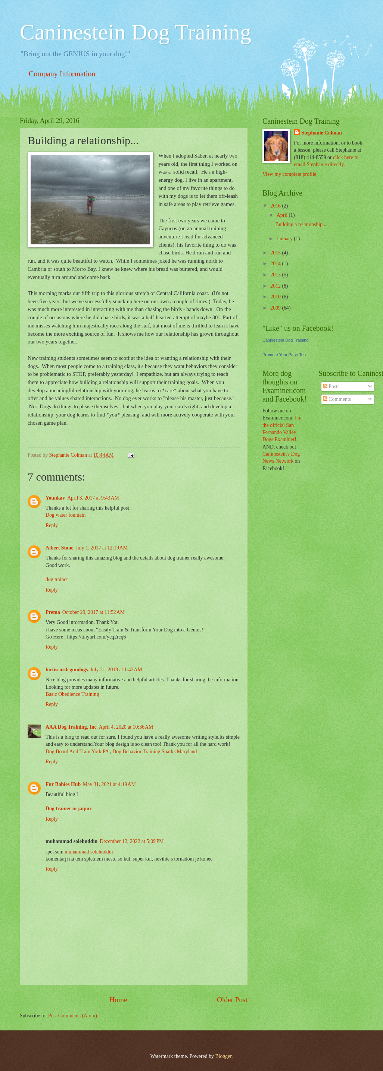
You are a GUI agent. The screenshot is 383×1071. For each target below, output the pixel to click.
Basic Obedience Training (72, 694)
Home (118, 1000)
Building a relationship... (300, 224)
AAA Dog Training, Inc (71, 727)
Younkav (55, 498)
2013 (276, 275)
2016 (276, 206)
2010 (276, 297)
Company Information (62, 74)
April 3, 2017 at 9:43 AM (93, 498)
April (283, 215)
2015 (276, 253)
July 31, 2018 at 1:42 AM (116, 669)
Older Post (232, 1000)
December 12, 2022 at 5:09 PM (132, 841)
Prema (53, 612)
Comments (337, 399)
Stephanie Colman (321, 133)
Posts (331, 386)
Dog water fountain (65, 515)
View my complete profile (289, 174)
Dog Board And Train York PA (77, 751)
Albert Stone (60, 548)
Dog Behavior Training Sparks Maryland (154, 751)
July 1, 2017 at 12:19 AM (102, 548)
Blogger (223, 1056)
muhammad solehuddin (89, 852)
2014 (276, 263)
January (285, 238)
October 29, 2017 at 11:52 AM (93, 612)
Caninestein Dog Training (135, 32)
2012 (276, 286)
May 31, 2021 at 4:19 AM (109, 784)
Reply (52, 525)
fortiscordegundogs (67, 669)
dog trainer (57, 579)
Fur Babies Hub (63, 784)
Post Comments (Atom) (72, 1015)
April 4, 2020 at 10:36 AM (126, 727)
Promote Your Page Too (284, 354)
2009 (276, 308)
